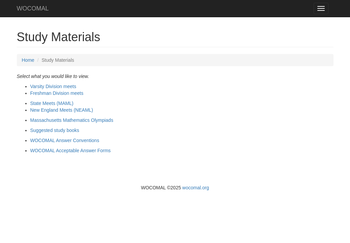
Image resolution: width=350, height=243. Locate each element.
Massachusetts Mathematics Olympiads (72, 120)
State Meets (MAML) (51, 103)
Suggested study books (54, 130)
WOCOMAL (33, 8)
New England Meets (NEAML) (61, 110)
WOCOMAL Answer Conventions (64, 140)
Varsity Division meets (53, 86)
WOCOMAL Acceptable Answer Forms (70, 150)
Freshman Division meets (57, 93)
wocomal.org (195, 187)
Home (28, 60)
